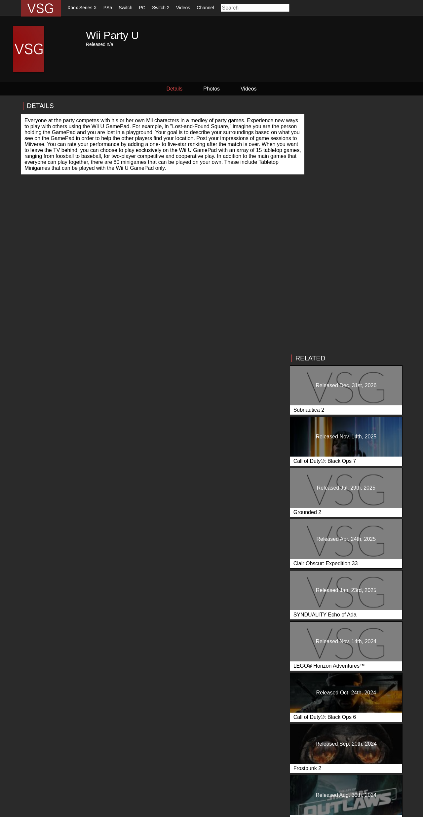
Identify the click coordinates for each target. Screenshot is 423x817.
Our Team (159, 783)
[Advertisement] (355, 148)
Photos (211, 89)
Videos (183, 7)
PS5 (107, 7)
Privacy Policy (97, 810)
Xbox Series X (82, 7)
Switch (125, 7)
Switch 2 (161, 7)
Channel (205, 7)
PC (142, 7)
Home (28, 783)
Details (182, 89)
